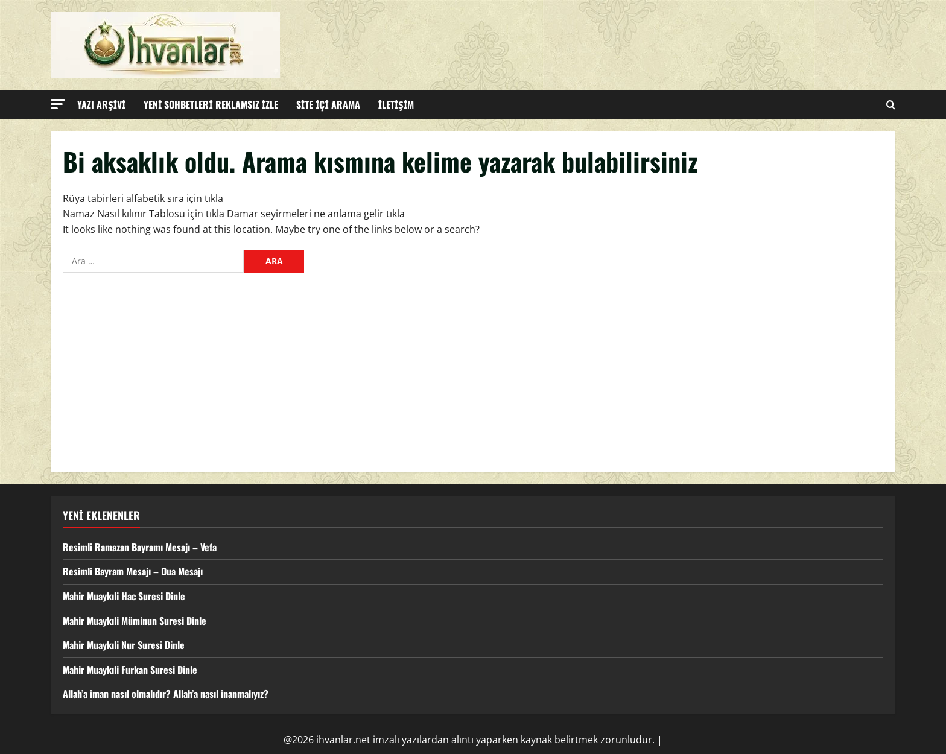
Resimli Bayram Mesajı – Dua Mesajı (133, 571)
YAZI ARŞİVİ (101, 104)
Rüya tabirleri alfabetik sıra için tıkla (143, 198)
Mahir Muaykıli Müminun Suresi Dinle (134, 620)
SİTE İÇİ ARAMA (328, 104)
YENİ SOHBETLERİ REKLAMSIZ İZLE (211, 104)
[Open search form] (890, 104)
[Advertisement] (473, 369)
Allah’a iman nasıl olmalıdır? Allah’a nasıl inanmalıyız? (165, 693)
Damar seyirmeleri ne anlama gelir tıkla (316, 213)
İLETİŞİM (396, 104)
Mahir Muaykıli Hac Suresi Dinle (124, 596)
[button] (58, 104)
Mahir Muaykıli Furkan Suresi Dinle (130, 669)
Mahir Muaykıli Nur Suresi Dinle (124, 645)
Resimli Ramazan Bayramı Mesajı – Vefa (140, 547)
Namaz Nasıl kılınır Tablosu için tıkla (143, 213)
